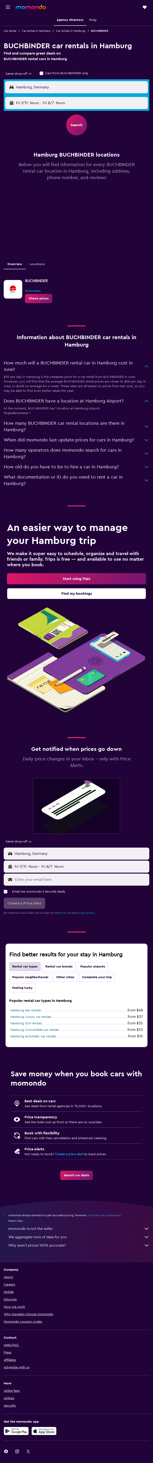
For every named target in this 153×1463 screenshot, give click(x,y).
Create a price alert (69, 1154)
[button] (8, 7)
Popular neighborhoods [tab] (30, 977)
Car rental (10, 30)
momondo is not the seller (78, 1228)
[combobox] (19, 73)
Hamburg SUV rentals (26, 1023)
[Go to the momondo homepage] (31, 7)
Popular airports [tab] (92, 966)
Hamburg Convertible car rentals (34, 1030)
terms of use (63, 912)
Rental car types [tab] (24, 966)
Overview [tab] (14, 264)
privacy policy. (86, 912)
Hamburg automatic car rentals (33, 1036)
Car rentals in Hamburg (70, 30)
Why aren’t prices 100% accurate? (78, 1245)
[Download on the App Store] (43, 1431)
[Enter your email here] (81, 879)
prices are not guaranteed (104, 1215)
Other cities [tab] (65, 977)
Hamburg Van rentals (25, 1010)
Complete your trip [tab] (97, 977)
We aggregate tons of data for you (78, 1237)
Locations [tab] (37, 264)
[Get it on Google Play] (16, 1431)
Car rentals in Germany (36, 30)
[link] (38, 298)
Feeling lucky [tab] (22, 988)
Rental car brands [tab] (58, 966)
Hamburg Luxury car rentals (30, 1017)
